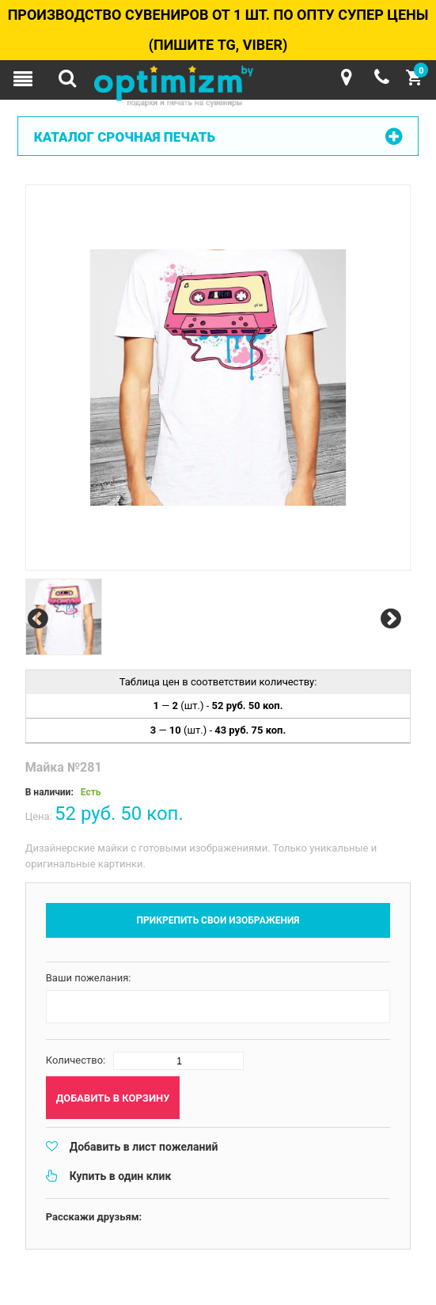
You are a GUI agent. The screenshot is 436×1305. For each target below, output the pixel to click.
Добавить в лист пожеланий (144, 1146)
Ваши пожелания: (88, 978)
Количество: (76, 1060)
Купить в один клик (121, 1176)
